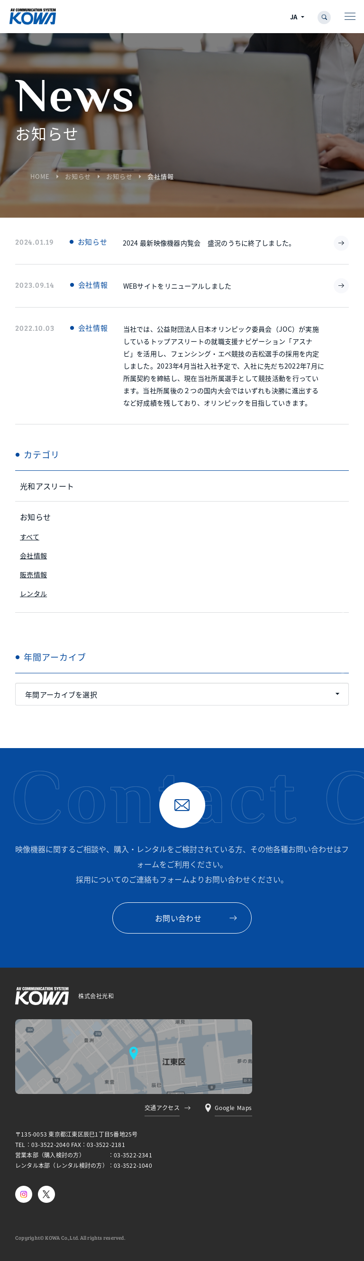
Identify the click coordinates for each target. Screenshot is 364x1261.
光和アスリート (47, 486)
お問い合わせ (178, 918)
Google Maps (233, 1107)
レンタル (33, 593)
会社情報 (33, 555)
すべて (29, 536)
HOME (40, 176)
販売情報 (33, 574)
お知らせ (78, 176)
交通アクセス (162, 1107)
